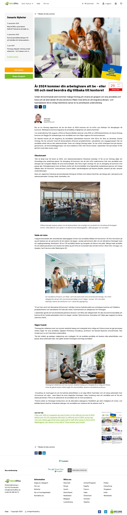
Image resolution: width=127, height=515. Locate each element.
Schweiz (87, 499)
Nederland (67, 495)
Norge (66, 486)
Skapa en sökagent (41, 483)
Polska (106, 483)
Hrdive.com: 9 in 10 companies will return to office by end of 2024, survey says (64, 417)
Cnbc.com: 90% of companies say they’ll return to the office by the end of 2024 (64, 415)
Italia (85, 492)
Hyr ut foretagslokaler (42, 492)
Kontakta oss (39, 495)
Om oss (46, 3)
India (105, 492)
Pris (98, 3)
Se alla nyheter (12, 57)
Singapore (107, 489)
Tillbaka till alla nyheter (46, 14)
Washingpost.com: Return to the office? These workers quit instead (60, 422)
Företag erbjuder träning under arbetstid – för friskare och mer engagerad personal (19, 50)
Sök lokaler (18, 70)
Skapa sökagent (19, 76)
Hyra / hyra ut (26, 3)
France (86, 489)
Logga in (106, 3)
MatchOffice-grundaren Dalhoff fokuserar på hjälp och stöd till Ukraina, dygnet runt (18, 28)
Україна (86, 502)
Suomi (66, 489)
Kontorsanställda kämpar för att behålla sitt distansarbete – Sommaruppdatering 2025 (18, 39)
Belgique (67, 499)
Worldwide (108, 495)
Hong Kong (108, 486)
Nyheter (37, 489)
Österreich (88, 495)
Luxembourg (68, 502)
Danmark (67, 483)
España (86, 486)
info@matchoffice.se (12, 490)
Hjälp (38, 3)
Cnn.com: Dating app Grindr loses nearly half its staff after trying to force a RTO (65, 420)
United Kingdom (90, 483)
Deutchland (68, 492)
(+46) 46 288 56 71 (12, 492)
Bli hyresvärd (87, 3)
